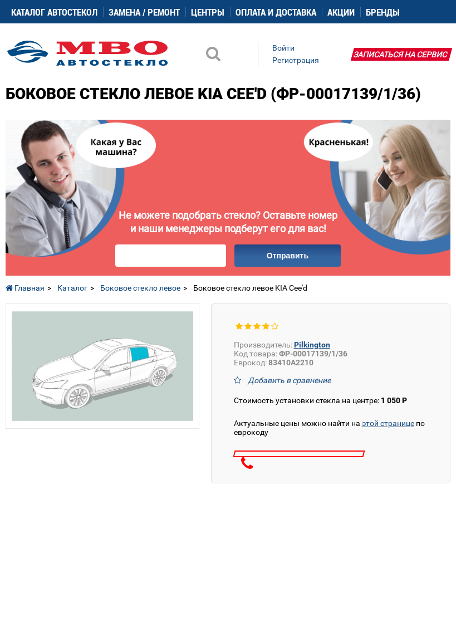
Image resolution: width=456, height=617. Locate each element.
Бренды (383, 12)
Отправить (287, 255)
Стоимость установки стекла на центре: (320, 400)
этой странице (388, 423)
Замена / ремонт (144, 12)
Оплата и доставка (276, 12)
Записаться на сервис (400, 54)
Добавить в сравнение (289, 380)
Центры (207, 12)
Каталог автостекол (54, 12)
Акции (341, 12)
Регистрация (295, 60)
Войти (283, 47)
